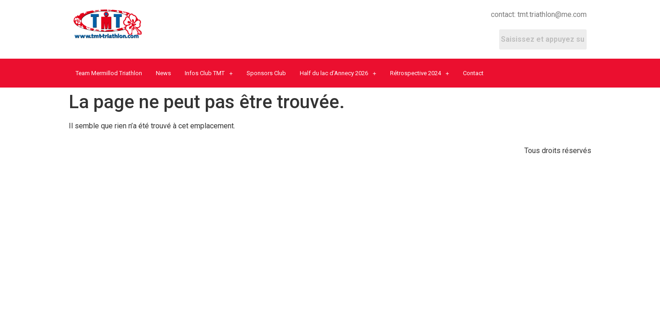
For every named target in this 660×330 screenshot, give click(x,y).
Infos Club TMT (209, 73)
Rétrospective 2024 (419, 73)
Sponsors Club (266, 73)
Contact (473, 73)
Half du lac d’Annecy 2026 (338, 73)
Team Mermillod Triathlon (109, 73)
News (163, 73)
